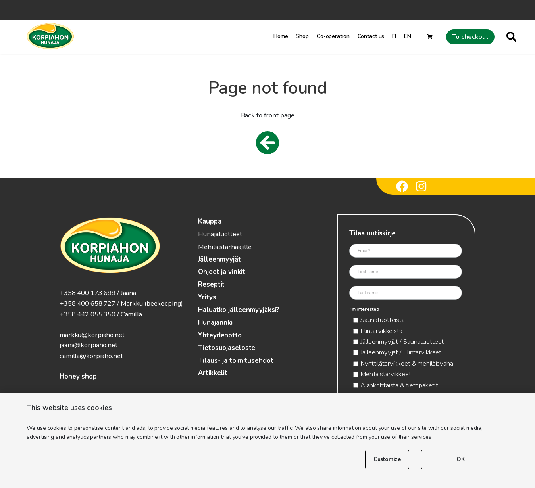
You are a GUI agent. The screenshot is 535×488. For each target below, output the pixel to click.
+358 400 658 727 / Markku (101, 303)
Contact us (371, 36)
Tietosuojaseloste (226, 347)
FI (394, 36)
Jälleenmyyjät (219, 259)
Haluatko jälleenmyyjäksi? (238, 309)
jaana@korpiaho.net (88, 345)
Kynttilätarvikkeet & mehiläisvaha (406, 363)
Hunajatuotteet (220, 234)
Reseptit (211, 284)
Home (280, 36)
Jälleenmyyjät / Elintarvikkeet (400, 352)
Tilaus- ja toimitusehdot (235, 360)
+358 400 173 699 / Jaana (98, 292)
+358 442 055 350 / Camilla (101, 314)
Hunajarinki (215, 322)
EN (407, 36)
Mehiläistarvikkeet (385, 374)
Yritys (207, 297)
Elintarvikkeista (381, 330)
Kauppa (209, 221)
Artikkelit (212, 372)
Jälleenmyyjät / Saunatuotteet (402, 341)
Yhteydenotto (220, 335)
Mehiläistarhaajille (225, 246)
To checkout (470, 37)
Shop (302, 36)
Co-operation (333, 36)
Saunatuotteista (382, 319)
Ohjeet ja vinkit (221, 271)
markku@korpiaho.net (92, 334)
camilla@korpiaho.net (91, 355)
